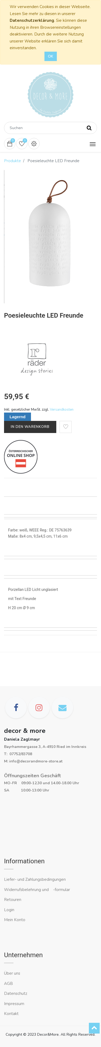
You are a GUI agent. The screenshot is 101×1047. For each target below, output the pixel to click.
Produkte (12, 161)
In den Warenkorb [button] (30, 426)
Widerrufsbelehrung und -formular (37, 889)
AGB (8, 983)
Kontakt (12, 1013)
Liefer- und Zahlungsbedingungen (35, 879)
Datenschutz (15, 993)
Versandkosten (62, 409)
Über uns (12, 973)
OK (50, 56)
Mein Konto (14, 919)
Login (9, 910)
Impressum (14, 1003)
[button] (66, 427)
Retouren (12, 899)
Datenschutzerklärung (32, 20)
